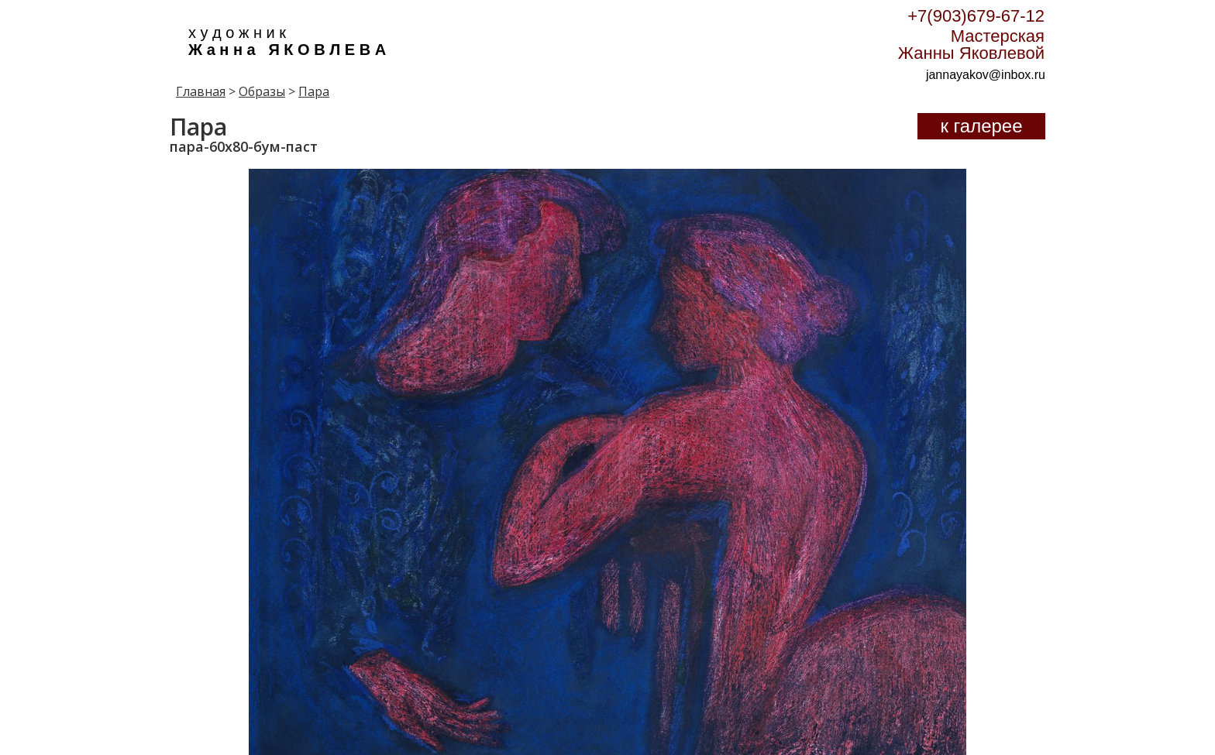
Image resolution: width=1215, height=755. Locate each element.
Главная (200, 91)
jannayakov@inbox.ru (985, 74)
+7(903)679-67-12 (976, 16)
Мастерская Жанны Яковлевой (971, 44)
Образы (262, 91)
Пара (313, 91)
